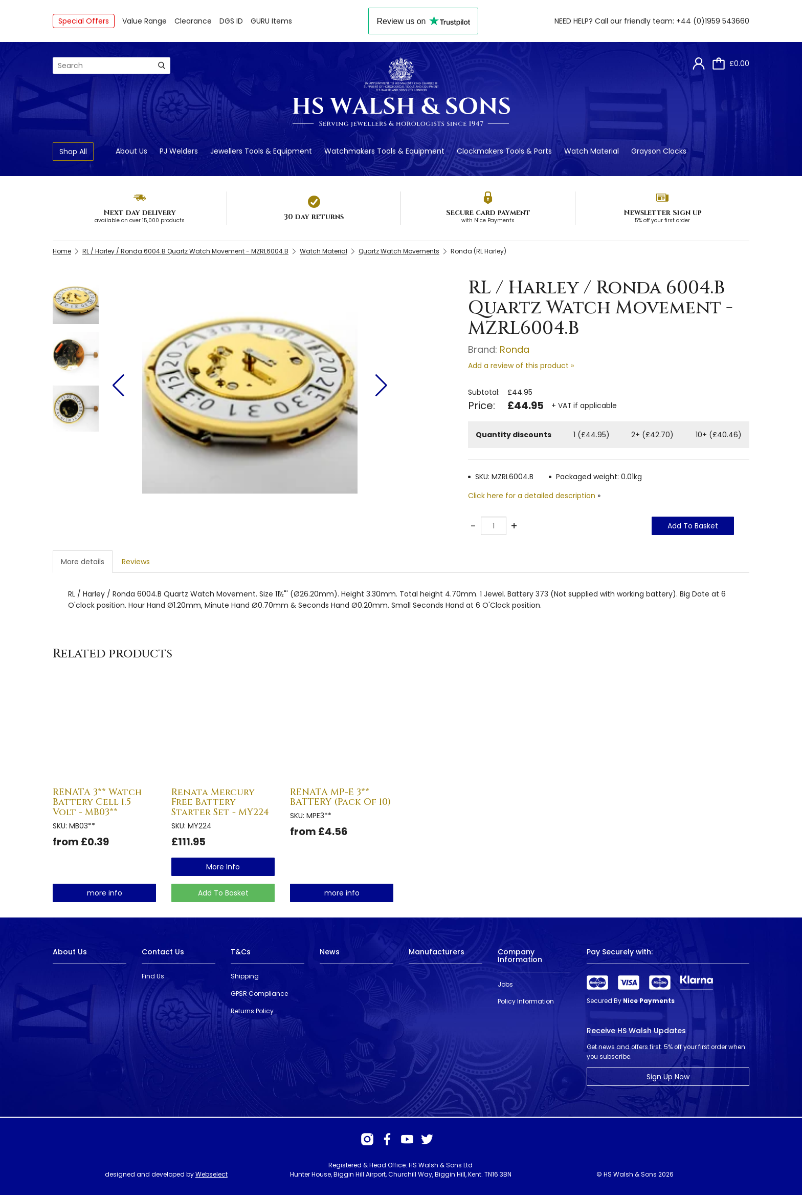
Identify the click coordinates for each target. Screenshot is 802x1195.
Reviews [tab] (136, 562)
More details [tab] (82, 562)
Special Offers (83, 21)
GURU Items (271, 21)
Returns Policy (252, 1011)
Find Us (153, 976)
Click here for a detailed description (531, 495)
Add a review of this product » (521, 365)
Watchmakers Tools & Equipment (384, 151)
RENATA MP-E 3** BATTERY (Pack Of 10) (340, 797)
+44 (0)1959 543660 (712, 21)
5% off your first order (662, 220)
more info (104, 893)
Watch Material (591, 151)
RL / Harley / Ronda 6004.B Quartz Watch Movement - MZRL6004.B (185, 251)
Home (62, 251)
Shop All (73, 151)
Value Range (144, 21)
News (330, 952)
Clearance (193, 21)
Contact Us (163, 952)
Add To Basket (692, 526)
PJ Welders (179, 151)
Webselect (211, 1174)
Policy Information (526, 1001)
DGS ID (231, 21)
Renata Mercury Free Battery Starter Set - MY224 (220, 802)
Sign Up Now (668, 1077)
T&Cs (241, 952)
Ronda (514, 349)
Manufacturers (436, 952)
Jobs (505, 984)
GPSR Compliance (259, 993)
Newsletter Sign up (662, 213)
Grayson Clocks (658, 151)
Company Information (520, 956)
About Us (131, 151)
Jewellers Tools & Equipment (261, 151)
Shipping (245, 976)
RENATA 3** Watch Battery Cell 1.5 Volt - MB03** (97, 802)
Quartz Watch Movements (399, 251)
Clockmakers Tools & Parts (504, 151)
